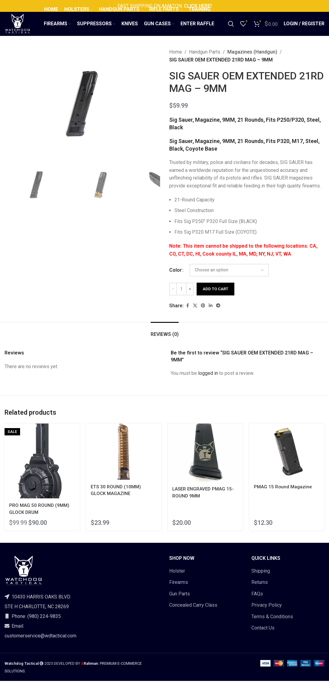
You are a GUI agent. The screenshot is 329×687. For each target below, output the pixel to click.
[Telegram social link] (218, 314)
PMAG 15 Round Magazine (285, 493)
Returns (259, 588)
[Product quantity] (181, 297)
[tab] (165, 339)
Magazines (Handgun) (250, 60)
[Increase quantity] (190, 297)
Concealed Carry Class (193, 611)
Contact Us (263, 634)
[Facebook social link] (187, 314)
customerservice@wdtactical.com (40, 642)
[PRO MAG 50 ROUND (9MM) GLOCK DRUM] (41, 468)
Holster (177, 577)
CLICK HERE (197, 6)
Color (175, 278)
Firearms (178, 588)
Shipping (260, 577)
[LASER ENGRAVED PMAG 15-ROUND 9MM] (205, 460)
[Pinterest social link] (203, 314)
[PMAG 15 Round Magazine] (287, 459)
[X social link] (195, 314)
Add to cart (215, 297)
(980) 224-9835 (44, 622)
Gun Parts (179, 600)
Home (175, 60)
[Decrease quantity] (173, 297)
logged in (208, 381)
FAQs (257, 600)
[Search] (231, 28)
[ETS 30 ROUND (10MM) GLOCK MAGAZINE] (123, 459)
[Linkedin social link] (210, 314)
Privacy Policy (266, 611)
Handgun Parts (204, 60)
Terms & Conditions (272, 623)
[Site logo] (22, 28)
